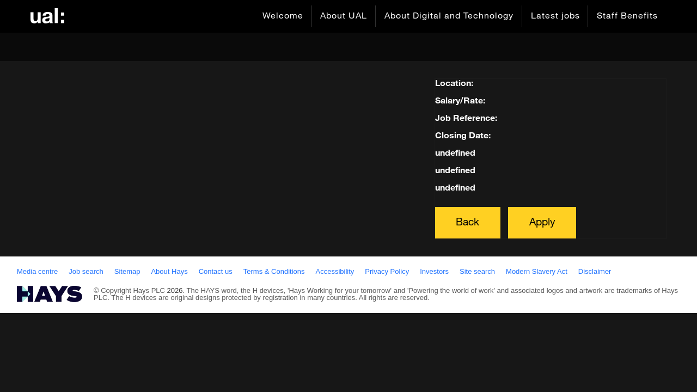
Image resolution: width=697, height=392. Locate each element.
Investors (434, 271)
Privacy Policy (387, 271)
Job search (86, 271)
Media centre (37, 271)
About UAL (343, 16)
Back (467, 222)
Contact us (216, 271)
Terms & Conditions (274, 271)
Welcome (281, 16)
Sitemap (127, 271)
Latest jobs (554, 16)
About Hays (169, 271)
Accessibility (335, 271)
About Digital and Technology (448, 16)
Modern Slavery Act (536, 271)
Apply (542, 222)
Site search (477, 271)
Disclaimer (595, 271)
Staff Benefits (627, 16)
